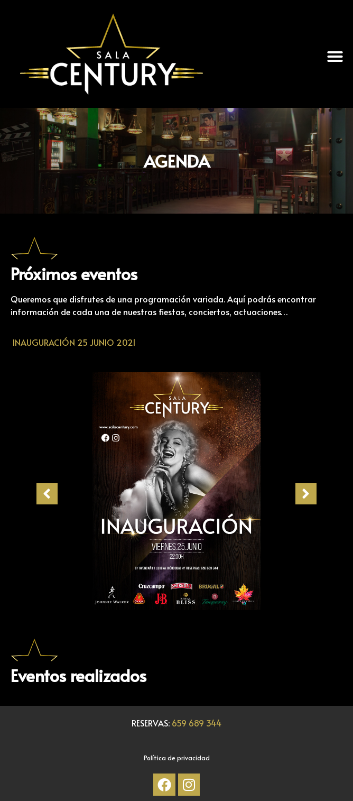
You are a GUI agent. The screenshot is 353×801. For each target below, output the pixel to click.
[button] (335, 56)
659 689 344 (196, 723)
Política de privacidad (177, 757)
